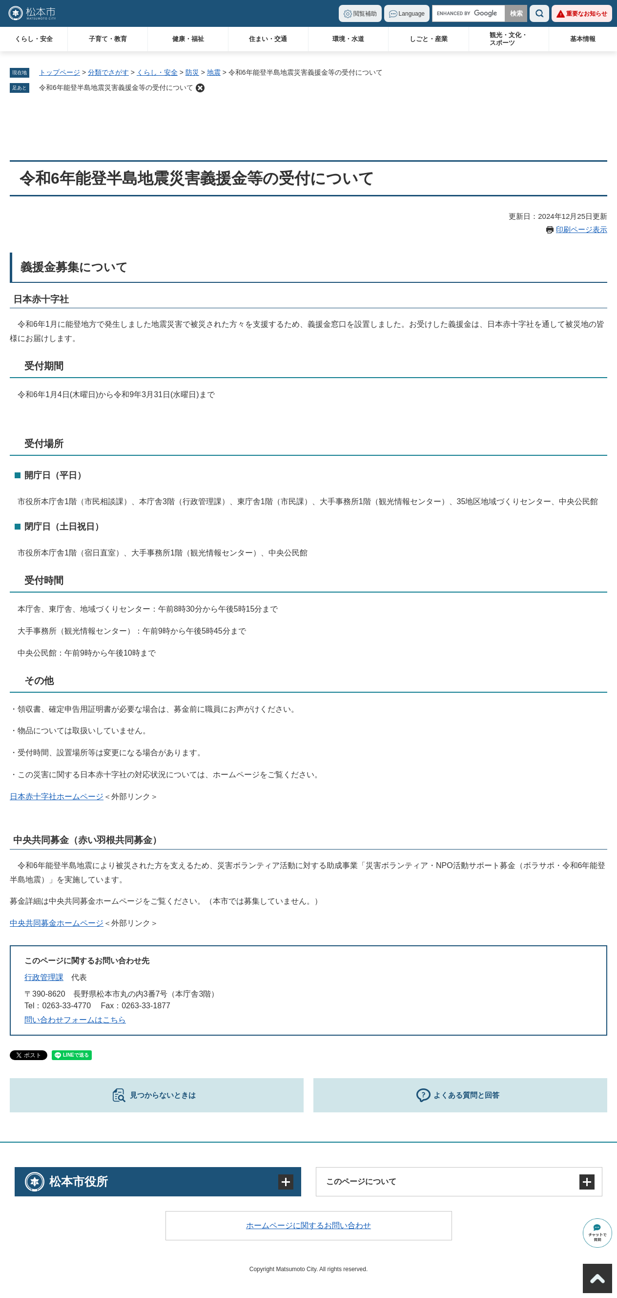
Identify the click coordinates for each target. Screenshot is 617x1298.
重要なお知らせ (586, 13)
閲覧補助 (365, 13)
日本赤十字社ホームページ (56, 796)
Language (412, 13)
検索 (539, 13)
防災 (192, 72)
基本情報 (583, 39)
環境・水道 (348, 39)
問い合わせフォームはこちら (75, 1020)
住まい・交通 (268, 39)
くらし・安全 (34, 39)
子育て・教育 (108, 39)
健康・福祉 (188, 39)
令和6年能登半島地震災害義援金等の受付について (116, 87)
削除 (200, 88)
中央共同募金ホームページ (56, 923)
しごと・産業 (429, 39)
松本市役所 (78, 1181)
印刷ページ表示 (581, 229)
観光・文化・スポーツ (509, 38)
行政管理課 (43, 977)
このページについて (361, 1181)
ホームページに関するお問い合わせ (308, 1225)
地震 (214, 72)
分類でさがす (108, 72)
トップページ (59, 72)
